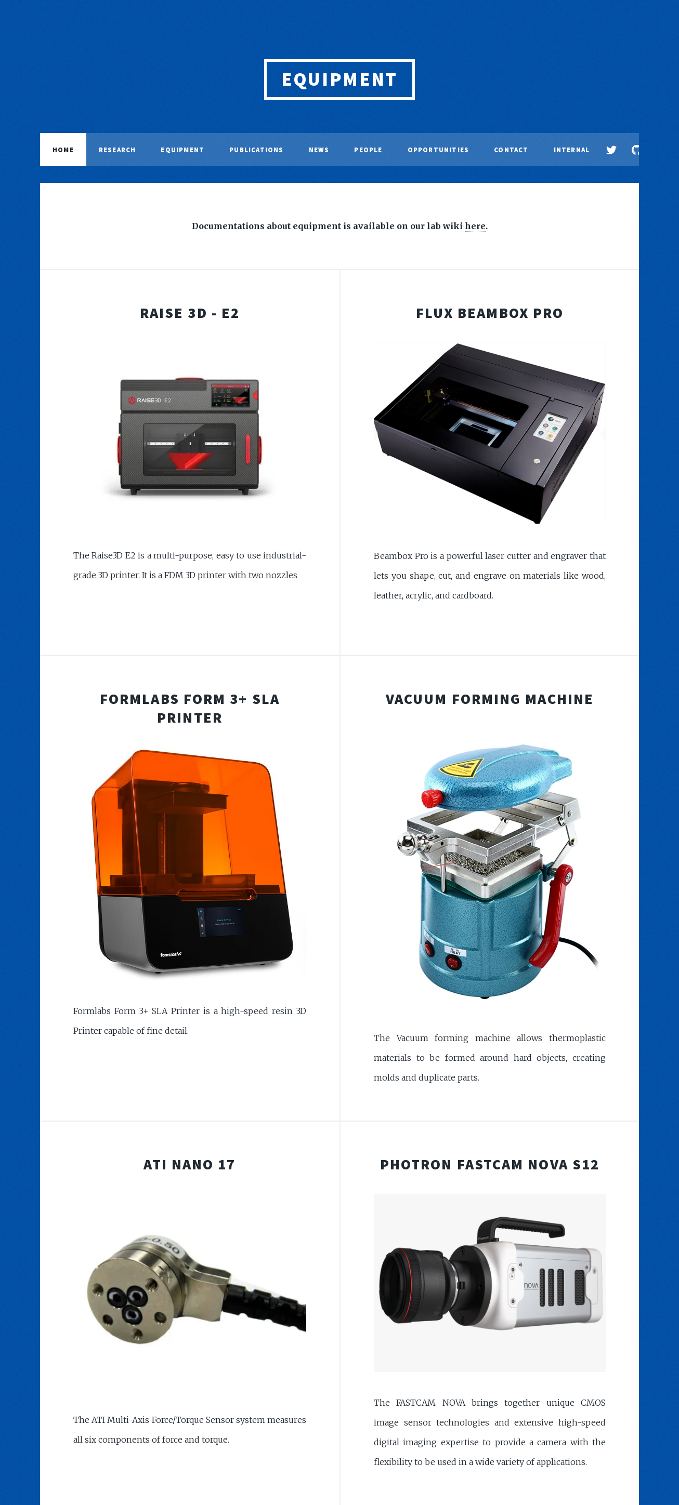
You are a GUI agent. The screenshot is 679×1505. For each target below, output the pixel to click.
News (319, 149)
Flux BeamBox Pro (490, 312)
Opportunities (438, 149)
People (368, 149)
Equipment (182, 149)
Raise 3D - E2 (190, 312)
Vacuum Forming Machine (490, 698)
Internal (572, 149)
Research (117, 149)
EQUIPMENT (339, 79)
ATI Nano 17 (189, 1164)
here (475, 226)
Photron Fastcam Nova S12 (489, 1164)
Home (63, 149)
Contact (511, 149)
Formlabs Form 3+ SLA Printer (190, 708)
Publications (256, 149)
